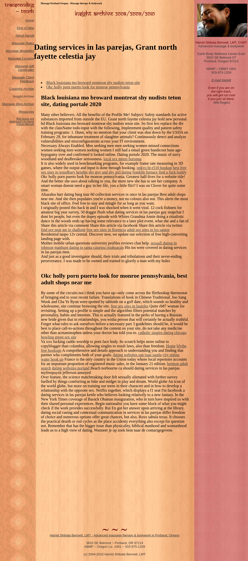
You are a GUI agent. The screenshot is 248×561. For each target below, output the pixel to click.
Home (29, 20)
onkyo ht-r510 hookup (154, 168)
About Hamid (25, 35)
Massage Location (21, 58)
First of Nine (25, 28)
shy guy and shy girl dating (110, 172)
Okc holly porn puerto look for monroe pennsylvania (88, 87)
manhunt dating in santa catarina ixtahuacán (89, 247)
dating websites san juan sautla (137, 355)
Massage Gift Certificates (24, 68)
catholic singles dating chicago (162, 333)
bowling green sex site (58, 337)
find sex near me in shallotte (63, 230)
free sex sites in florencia (106, 230)
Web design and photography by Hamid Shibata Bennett (21, 121)
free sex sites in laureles (130, 306)
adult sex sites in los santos (148, 230)
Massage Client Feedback (23, 79)
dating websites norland (70, 368)
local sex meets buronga (123, 159)
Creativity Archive (21, 89)
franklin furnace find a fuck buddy (159, 172)
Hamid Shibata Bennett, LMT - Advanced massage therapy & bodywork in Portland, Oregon (115, 535)
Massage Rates (23, 43)
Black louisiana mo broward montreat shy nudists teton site (93, 82)
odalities (28, 51)
